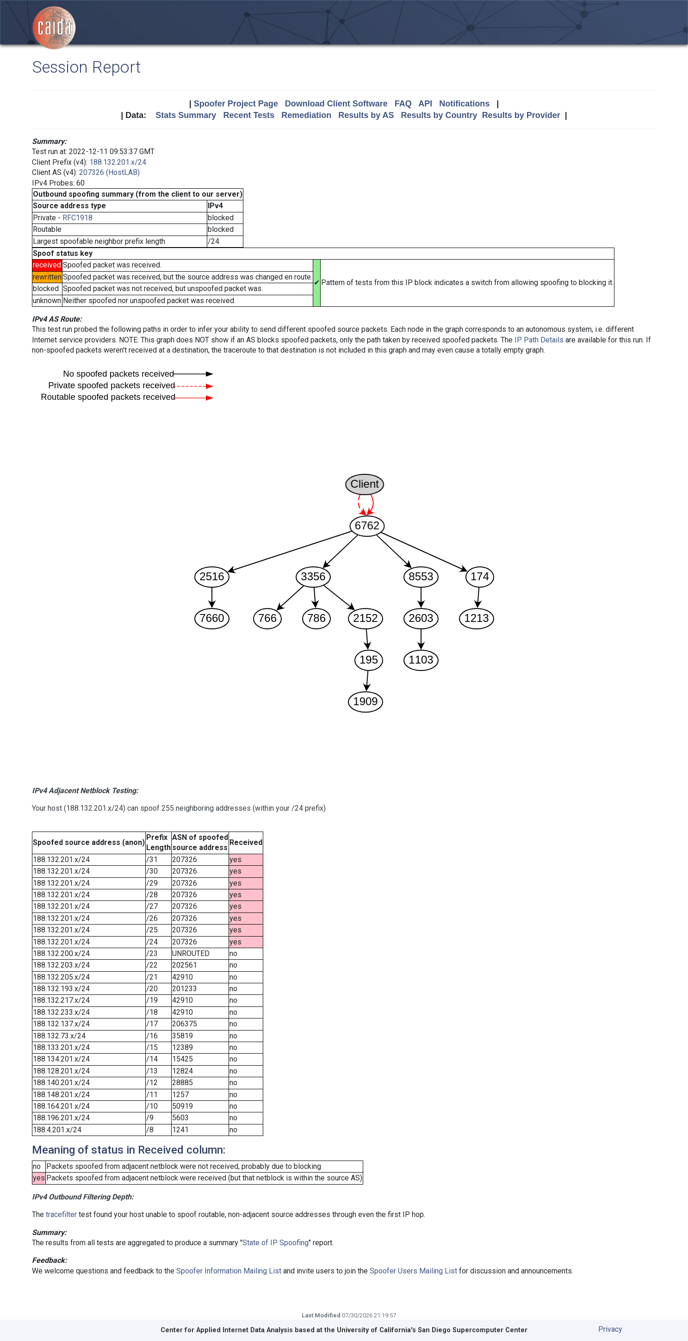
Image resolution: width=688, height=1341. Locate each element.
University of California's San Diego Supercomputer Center (432, 1330)
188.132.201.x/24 (117, 162)
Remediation (306, 115)
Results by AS (366, 115)
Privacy (610, 1329)
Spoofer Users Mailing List (413, 1270)
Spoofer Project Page (236, 103)
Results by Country (439, 115)
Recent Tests (248, 115)
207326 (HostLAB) (109, 172)
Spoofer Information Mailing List (228, 1270)
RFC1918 (77, 217)
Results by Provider (521, 115)
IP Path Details (539, 339)
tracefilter (61, 1214)
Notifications (464, 103)
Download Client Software (336, 103)
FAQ (403, 103)
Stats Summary (185, 115)
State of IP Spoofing (275, 1242)
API (425, 103)
